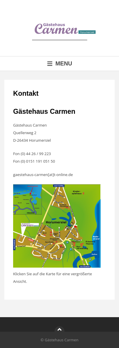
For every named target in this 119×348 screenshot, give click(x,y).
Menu (59, 63)
